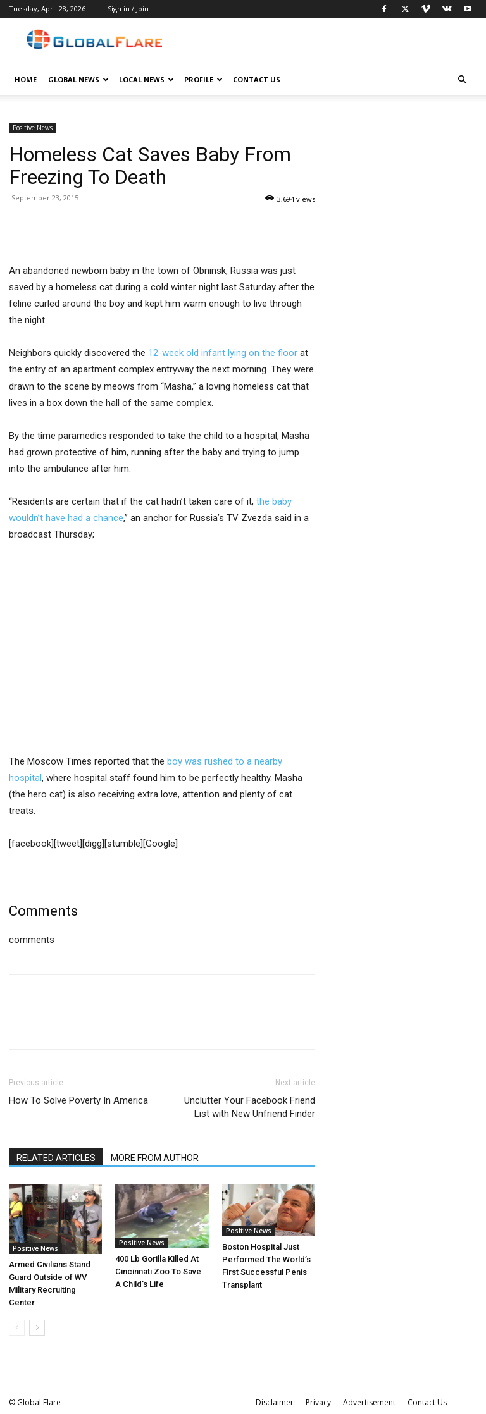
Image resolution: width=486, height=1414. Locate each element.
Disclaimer (275, 1402)
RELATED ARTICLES (56, 1158)
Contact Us (256, 79)
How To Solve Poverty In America (78, 1100)
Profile (203, 79)
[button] (462, 80)
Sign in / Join (128, 8)
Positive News (33, 127)
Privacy (318, 1402)
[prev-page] (17, 1328)
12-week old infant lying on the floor (222, 353)
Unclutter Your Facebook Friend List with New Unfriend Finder (249, 1107)
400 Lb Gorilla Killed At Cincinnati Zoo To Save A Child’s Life (158, 1271)
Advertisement (369, 1402)
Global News (78, 79)
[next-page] (37, 1328)
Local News (146, 79)
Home (26, 79)
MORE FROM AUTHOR (155, 1158)
